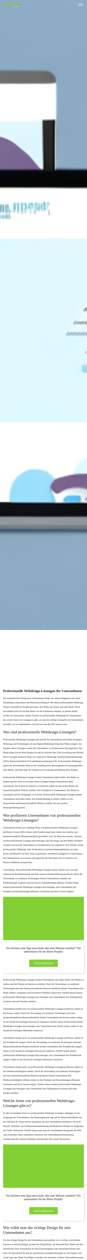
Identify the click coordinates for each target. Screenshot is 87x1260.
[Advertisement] (43, 653)
